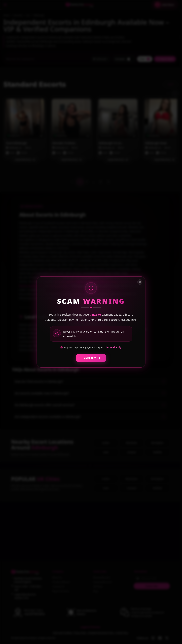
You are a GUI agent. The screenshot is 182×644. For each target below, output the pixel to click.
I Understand (91, 358)
